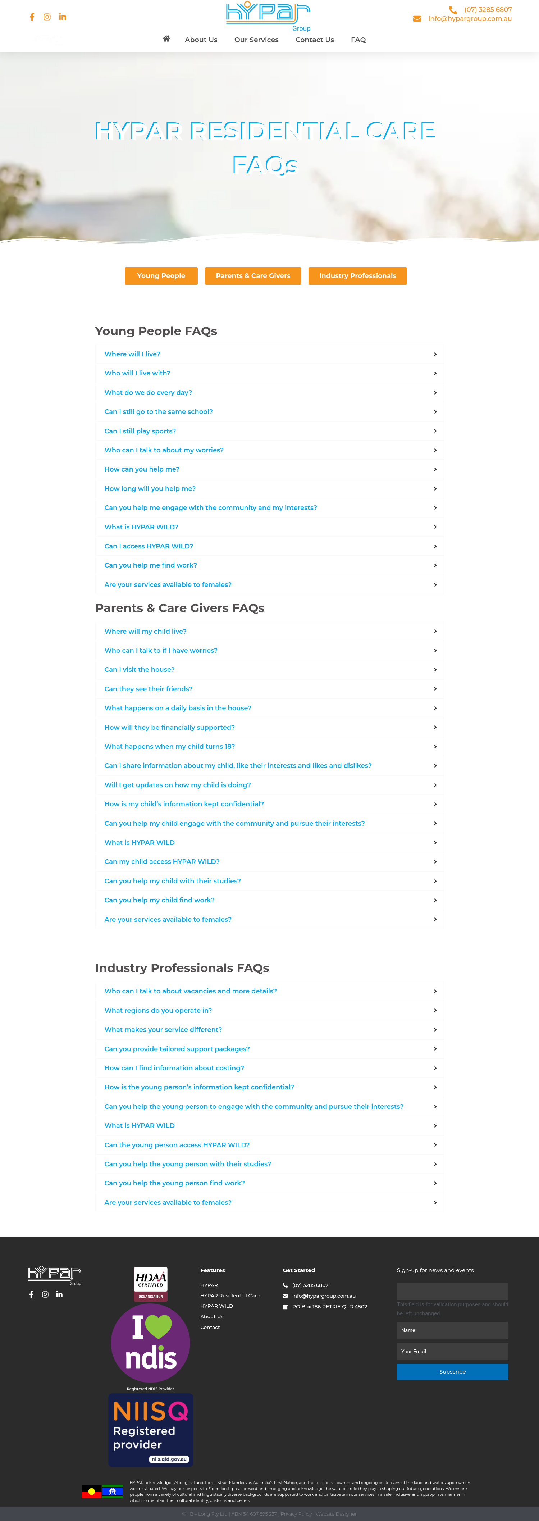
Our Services (256, 40)
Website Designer (336, 1514)
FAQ (358, 40)
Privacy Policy (296, 1514)
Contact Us (315, 40)
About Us (201, 40)
